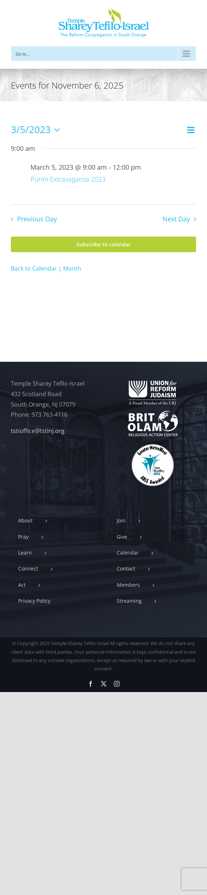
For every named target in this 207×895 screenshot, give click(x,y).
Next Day (176, 219)
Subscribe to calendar (103, 244)
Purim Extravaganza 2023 (67, 179)
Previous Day (37, 219)
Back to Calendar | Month (46, 268)
